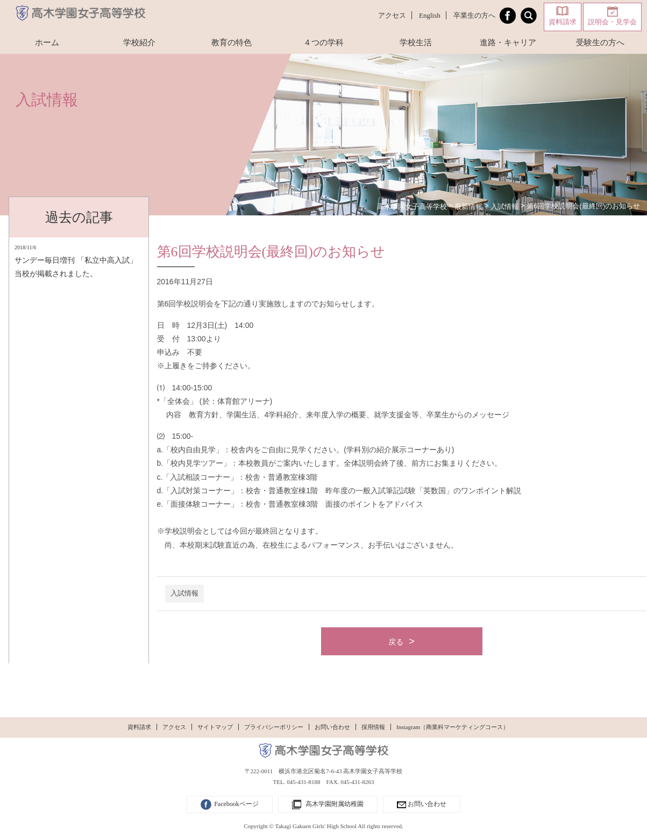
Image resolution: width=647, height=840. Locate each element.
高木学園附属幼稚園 (328, 805)
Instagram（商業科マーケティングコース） (452, 727)
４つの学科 (323, 42)
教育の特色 (231, 42)
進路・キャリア (508, 42)
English (429, 15)
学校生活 (416, 42)
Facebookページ (230, 804)
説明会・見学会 (612, 22)
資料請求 (563, 22)
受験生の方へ (600, 42)
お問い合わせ (332, 727)
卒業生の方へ (474, 15)
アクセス (392, 15)
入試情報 (184, 594)
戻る (395, 642)
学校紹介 (139, 42)
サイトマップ (215, 727)
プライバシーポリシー (273, 727)
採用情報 (373, 727)
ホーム (47, 42)
